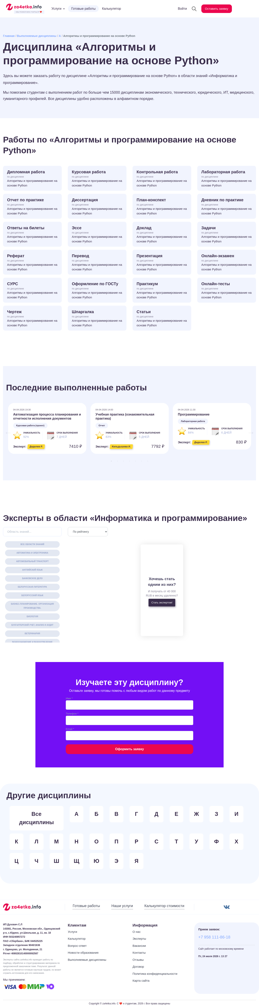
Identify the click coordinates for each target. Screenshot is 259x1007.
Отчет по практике (32, 207)
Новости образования (83, 952)
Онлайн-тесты (226, 291)
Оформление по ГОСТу (97, 291)
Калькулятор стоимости (164, 906)
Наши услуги (122, 906)
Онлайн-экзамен (226, 263)
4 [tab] (129, 461)
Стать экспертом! (161, 602)
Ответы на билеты (32, 235)
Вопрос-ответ (77, 945)
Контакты (139, 952)
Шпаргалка (97, 319)
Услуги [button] (56, 8)
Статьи (162, 319)
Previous (6, 431)
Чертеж (32, 319)
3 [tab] (123, 461)
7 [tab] (148, 461)
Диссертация (97, 207)
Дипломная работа (32, 179)
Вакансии (139, 945)
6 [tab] (142, 461)
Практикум (162, 291)
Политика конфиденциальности (155, 973)
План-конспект (162, 207)
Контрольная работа (162, 179)
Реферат (32, 263)
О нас (137, 931)
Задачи (226, 235)
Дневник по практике (226, 207)
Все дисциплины (36, 818)
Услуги (72, 931)
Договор (138, 966)
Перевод (97, 263)
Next (249, 431)
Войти (180, 8)
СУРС (32, 291)
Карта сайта (141, 980)
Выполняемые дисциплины (36, 35)
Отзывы (138, 959)
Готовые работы (83, 8)
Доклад (162, 235)
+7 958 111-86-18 (214, 937)
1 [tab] (111, 461)
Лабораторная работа (226, 179)
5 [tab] (136, 461)
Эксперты (139, 938)
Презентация (162, 263)
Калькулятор (111, 8)
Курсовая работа (97, 179)
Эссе (97, 235)
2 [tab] (117, 461)
